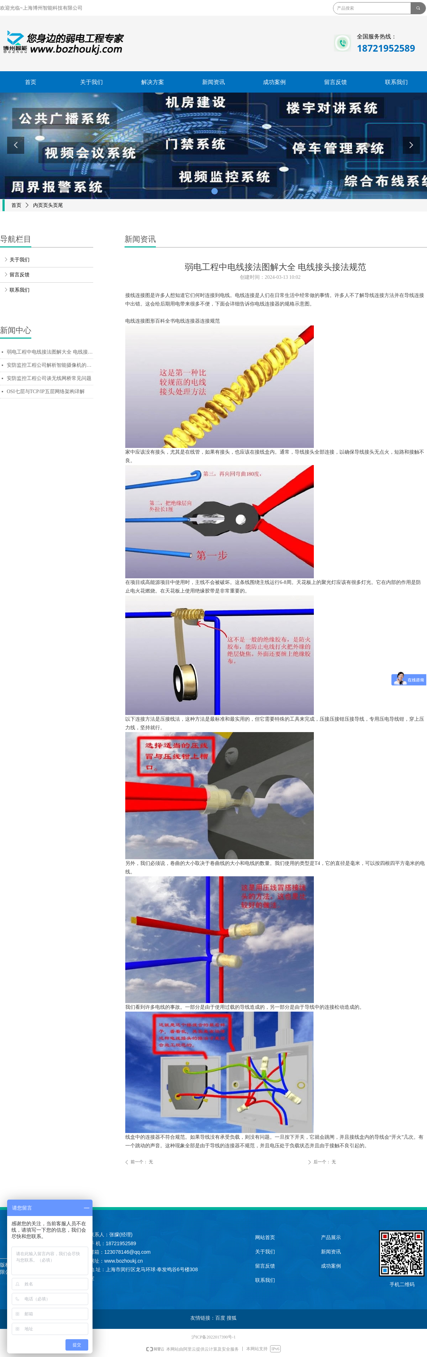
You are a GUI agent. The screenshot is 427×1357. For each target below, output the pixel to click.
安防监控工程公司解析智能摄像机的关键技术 (50, 365)
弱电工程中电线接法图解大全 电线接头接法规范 (50, 352)
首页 (16, 205)
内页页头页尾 (48, 205)
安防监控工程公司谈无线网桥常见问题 (49, 378)
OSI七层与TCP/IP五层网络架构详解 (46, 391)
